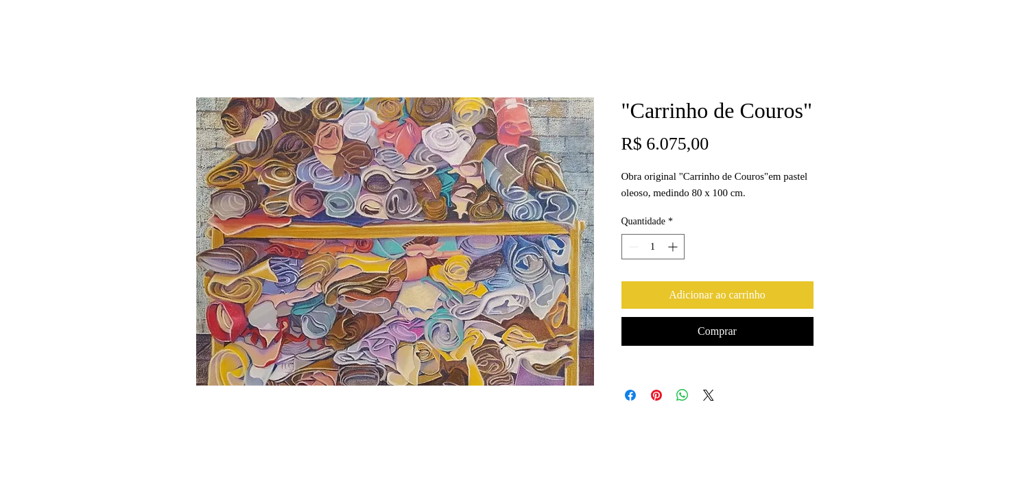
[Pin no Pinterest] (656, 395)
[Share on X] (708, 395)
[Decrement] (632, 247)
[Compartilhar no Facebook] (630, 395)
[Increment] (673, 247)
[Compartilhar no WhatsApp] (682, 395)
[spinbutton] (653, 247)
